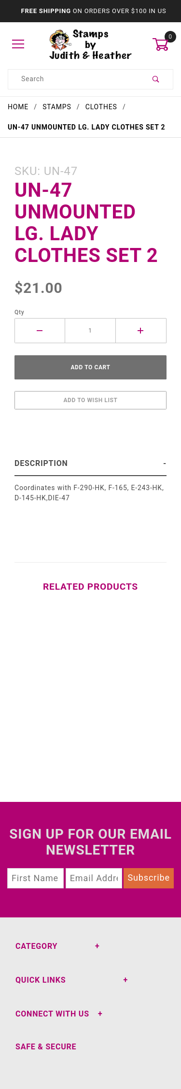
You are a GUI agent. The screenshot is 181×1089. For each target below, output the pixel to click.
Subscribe (148, 877)
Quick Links (40, 980)
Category (36, 946)
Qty (19, 312)
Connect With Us (52, 1013)
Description (41, 463)
